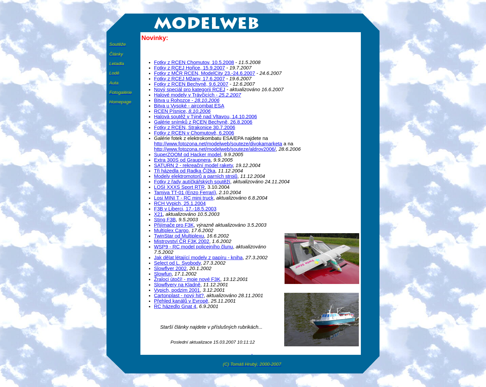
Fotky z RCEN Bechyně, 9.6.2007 (191, 84)
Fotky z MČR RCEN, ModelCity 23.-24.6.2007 (204, 73)
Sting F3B (165, 219)
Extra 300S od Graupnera (182, 160)
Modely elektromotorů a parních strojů (195, 176)
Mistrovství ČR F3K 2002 (181, 241)
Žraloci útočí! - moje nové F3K (187, 279)
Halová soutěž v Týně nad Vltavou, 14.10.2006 (205, 116)
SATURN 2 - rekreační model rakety (193, 165)
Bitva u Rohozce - (186, 100)
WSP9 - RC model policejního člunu (193, 246)
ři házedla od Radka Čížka (184, 171)
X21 (158, 214)
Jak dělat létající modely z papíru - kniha (198, 257)
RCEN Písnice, (182, 111)
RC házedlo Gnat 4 (175, 306)
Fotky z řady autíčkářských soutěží (192, 181)
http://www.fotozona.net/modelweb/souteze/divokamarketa (218, 143)
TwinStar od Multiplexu (179, 236)
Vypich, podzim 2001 (177, 290)
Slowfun (163, 274)
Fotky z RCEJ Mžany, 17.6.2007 (189, 78)
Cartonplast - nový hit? (179, 295)
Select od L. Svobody (177, 263)
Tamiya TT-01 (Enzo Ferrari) (185, 192)
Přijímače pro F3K (174, 225)
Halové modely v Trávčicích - (197, 95)
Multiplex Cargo (171, 230)
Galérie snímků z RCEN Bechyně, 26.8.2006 (203, 122)
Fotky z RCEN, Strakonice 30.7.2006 (194, 127)
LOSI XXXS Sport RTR (179, 187)
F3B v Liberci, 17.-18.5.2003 (185, 208)
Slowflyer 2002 (170, 268)
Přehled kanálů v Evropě (181, 301)
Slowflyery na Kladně (177, 284)
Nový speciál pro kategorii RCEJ (189, 89)
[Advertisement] (314, 43)
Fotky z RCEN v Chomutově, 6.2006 (194, 133)
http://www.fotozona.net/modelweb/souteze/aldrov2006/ (215, 149)
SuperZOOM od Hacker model (187, 154)
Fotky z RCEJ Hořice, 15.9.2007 (189, 67)
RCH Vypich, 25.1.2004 (180, 203)
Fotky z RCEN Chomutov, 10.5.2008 (194, 62)
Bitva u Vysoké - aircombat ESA (189, 105)
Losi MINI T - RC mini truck (183, 198)
